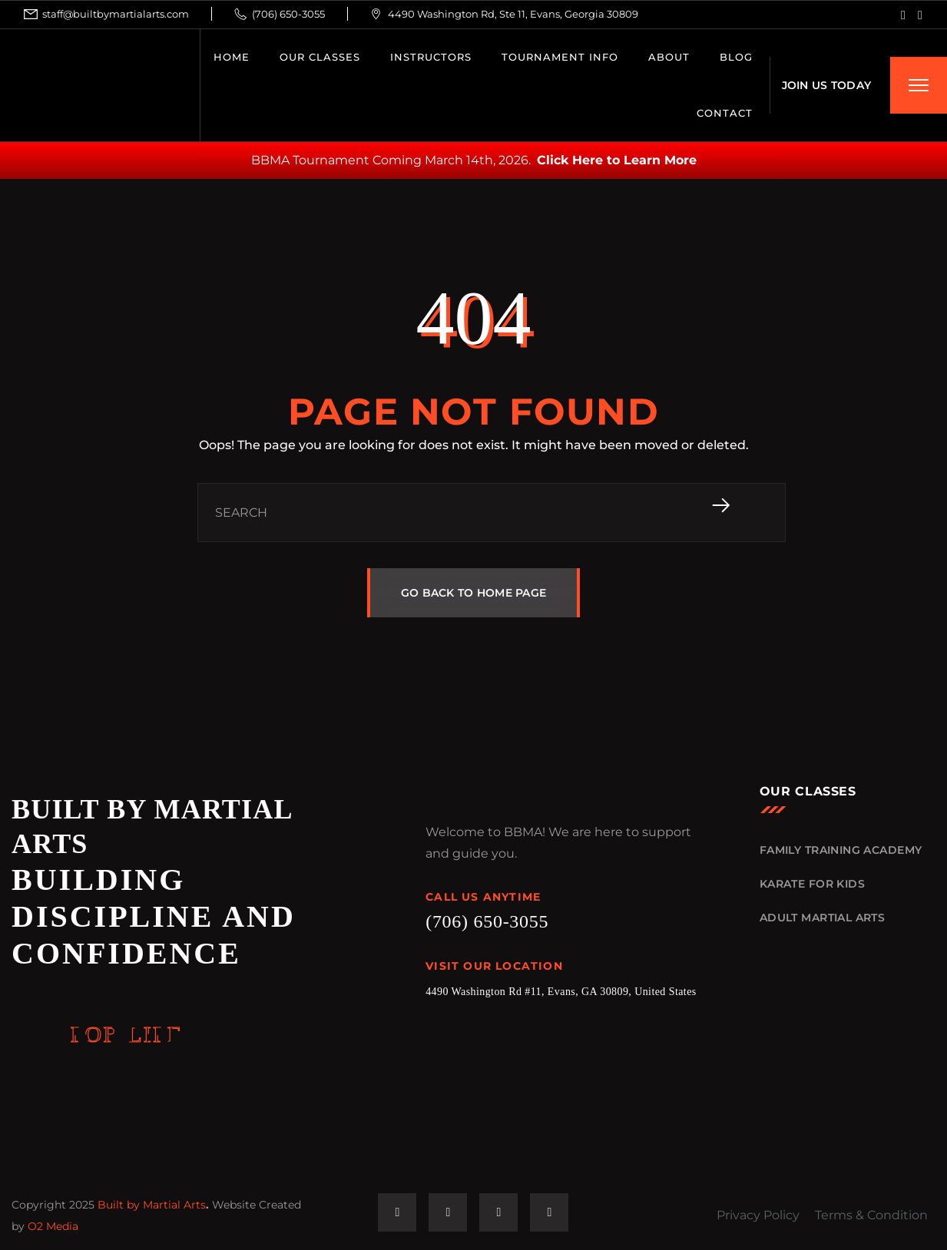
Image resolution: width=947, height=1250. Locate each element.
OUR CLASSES (320, 57)
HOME (232, 57)
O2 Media (53, 1226)
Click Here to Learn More (617, 160)
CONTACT (725, 113)
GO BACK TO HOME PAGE (474, 593)
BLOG (736, 57)
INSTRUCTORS (431, 57)
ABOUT (669, 57)
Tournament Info (560, 57)
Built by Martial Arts (152, 1205)
